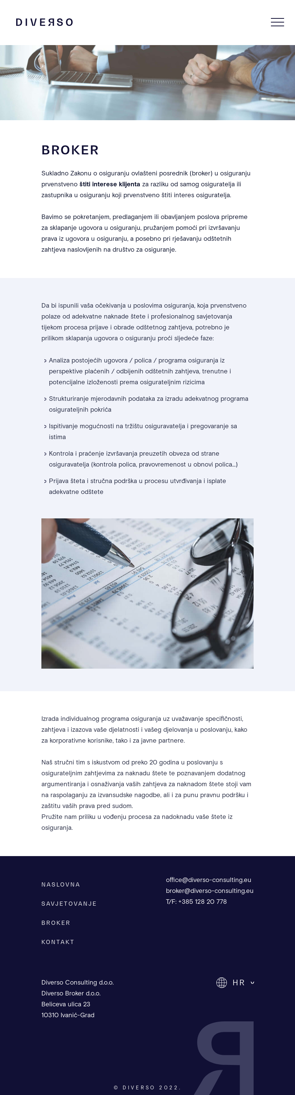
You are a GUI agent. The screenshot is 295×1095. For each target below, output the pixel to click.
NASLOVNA (61, 884)
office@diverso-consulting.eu (208, 880)
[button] (235, 982)
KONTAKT (58, 941)
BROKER (56, 922)
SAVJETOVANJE (69, 903)
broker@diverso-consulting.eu (210, 891)
